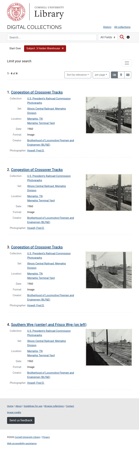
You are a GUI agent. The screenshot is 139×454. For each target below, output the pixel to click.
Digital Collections (34, 27)
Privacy (46, 437)
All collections (122, 27)
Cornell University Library (27, 437)
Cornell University (16, 12)
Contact (70, 406)
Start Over (15, 48)
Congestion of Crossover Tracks (37, 92)
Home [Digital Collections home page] (10, 406)
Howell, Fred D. (36, 150)
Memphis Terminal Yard (41, 123)
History (107, 27)
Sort (77, 74)
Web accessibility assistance (22, 443)
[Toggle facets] (127, 63)
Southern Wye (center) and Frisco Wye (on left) (49, 324)
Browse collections (54, 406)
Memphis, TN (35, 118)
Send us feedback (20, 420)
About (18, 406)
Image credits (14, 412)
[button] (45, 48)
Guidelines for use (33, 406)
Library (48, 12)
